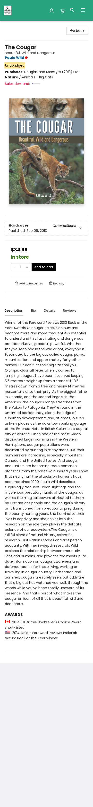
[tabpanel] (46, 486)
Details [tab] (50, 310)
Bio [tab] (34, 310)
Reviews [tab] (70, 310)
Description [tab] (14, 310)
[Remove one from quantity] (14, 267)
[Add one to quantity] (27, 267)
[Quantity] (20, 267)
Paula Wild (17, 57)
